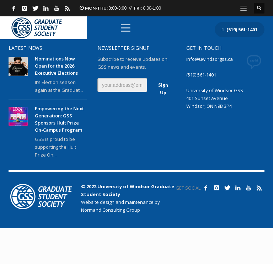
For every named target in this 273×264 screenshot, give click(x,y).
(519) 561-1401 (201, 75)
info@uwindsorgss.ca (209, 59)
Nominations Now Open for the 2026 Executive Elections (56, 66)
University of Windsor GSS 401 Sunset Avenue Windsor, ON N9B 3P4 (214, 98)
